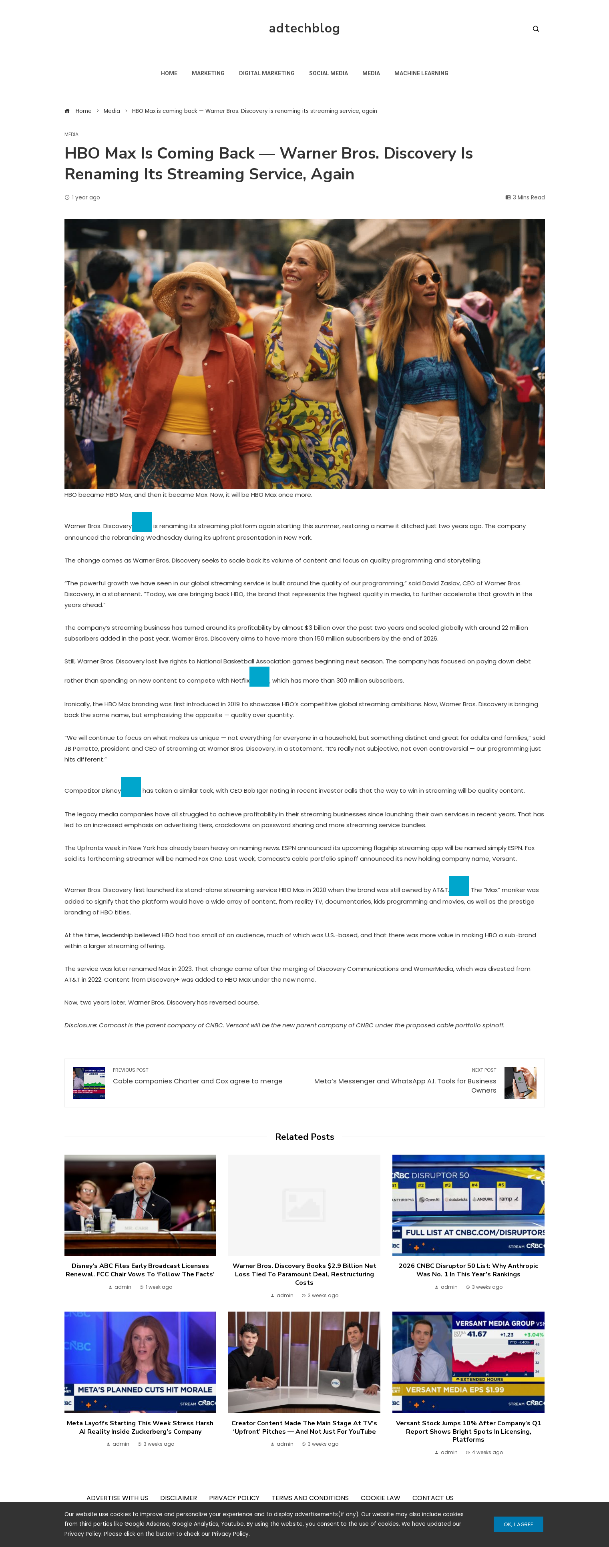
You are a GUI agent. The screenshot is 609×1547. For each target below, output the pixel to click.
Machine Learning (421, 73)
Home (169, 73)
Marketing (208, 73)
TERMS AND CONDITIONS (310, 1498)
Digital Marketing (267, 73)
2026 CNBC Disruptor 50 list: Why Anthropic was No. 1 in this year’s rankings (468, 1270)
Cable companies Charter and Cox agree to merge (205, 1076)
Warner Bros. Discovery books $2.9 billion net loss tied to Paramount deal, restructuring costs (304, 1274)
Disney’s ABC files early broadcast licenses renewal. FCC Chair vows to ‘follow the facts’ (140, 1270)
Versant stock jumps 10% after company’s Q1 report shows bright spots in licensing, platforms (468, 1432)
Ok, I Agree (518, 1524)
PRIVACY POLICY (234, 1498)
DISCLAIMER (178, 1498)
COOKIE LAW (380, 1498)
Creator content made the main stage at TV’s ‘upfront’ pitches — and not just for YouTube (304, 1427)
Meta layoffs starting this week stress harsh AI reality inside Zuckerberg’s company (140, 1427)
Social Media (328, 73)
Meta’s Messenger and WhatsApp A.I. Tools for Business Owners (404, 1081)
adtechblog (304, 28)
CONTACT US (433, 1498)
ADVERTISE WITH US (117, 1498)
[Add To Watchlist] (142, 522)
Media (371, 73)
